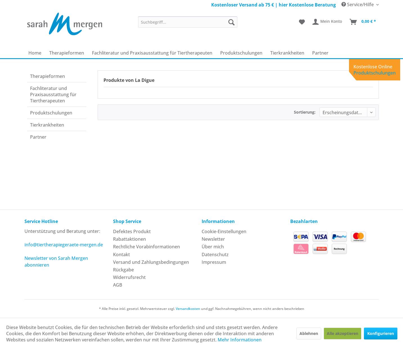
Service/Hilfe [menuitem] (358, 4)
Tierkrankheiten (47, 125)
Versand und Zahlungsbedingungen (151, 262)
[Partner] (320, 53)
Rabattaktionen (129, 239)
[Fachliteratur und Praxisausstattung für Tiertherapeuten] (152, 53)
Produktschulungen (375, 73)
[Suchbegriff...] (187, 22)
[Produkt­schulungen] (241, 53)
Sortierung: (305, 112)
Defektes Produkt (132, 231)
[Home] (34, 53)
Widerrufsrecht (129, 277)
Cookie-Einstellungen (224, 231)
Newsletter (213, 239)
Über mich (213, 247)
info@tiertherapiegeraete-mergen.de (63, 245)
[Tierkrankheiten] (287, 53)
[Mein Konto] (327, 22)
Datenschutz (215, 254)
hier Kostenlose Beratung (307, 5)
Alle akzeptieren (342, 333)
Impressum (214, 262)
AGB (117, 285)
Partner (38, 137)
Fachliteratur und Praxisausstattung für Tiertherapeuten (53, 94)
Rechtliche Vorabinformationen (146, 247)
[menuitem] (187, 22)
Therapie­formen (47, 76)
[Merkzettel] (302, 22)
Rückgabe (123, 270)
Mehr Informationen (240, 340)
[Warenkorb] (363, 22)
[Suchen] (231, 22)
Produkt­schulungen (51, 113)
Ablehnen (309, 333)
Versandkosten (188, 308)
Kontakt (121, 254)
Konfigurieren (380, 333)
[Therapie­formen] (66, 53)
